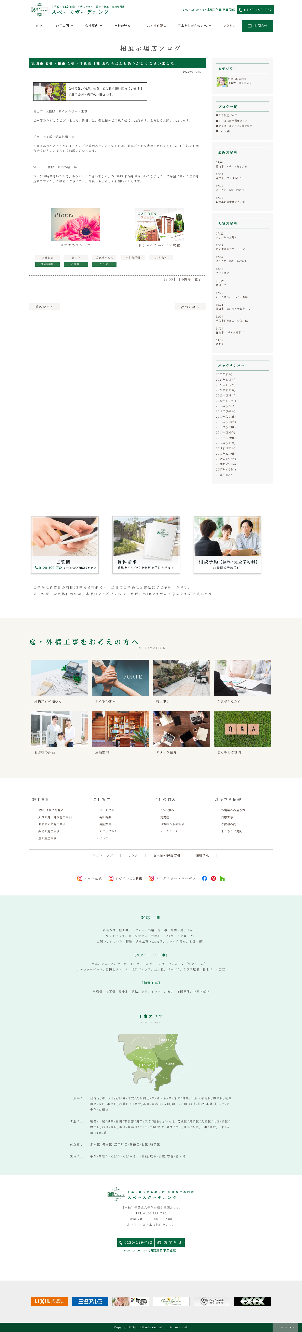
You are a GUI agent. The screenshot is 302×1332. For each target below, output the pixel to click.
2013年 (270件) (226, 437)
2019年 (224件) (226, 406)
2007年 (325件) (226, 469)
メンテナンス (169, 831)
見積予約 (104, 264)
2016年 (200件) (226, 422)
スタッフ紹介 (108, 831)
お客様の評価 (133, 257)
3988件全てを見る (51, 810)
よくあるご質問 (231, 831)
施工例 (76, 257)
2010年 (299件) (226, 453)
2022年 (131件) (225, 390)
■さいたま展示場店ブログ (232, 120)
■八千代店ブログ (226, 115)
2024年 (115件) (225, 379)
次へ (190, 306)
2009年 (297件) (226, 459)
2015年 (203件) (226, 427)
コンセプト (106, 810)
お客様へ (161, 257)
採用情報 (202, 855)
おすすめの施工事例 (52, 824)
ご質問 (76, 264)
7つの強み (167, 810)
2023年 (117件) (225, 384)
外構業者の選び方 (233, 810)
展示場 (47, 257)
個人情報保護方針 (167, 855)
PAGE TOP (287, 1327)
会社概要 (105, 817)
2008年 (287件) (226, 464)
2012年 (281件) (225, 443)
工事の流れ (104, 257)
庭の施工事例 (47, 838)
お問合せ (173, 1242)
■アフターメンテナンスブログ (234, 126)
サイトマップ (103, 855)
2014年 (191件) (225, 432)
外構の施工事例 (49, 831)
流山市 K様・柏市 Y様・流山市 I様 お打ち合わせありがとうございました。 (105, 63)
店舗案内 (105, 824)
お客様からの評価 (172, 824)
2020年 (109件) (226, 400)
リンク (133, 855)
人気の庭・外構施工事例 (55, 817)
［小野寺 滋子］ (191, 279)
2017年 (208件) (226, 416)
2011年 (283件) (225, 448)
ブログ (103, 838)
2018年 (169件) (225, 411)
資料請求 (47, 264)
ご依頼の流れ (230, 824)
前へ (44, 306)
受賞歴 (164, 817)
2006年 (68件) (225, 474)
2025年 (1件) (224, 374)
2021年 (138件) (225, 395)
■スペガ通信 (224, 131)
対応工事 (227, 817)
